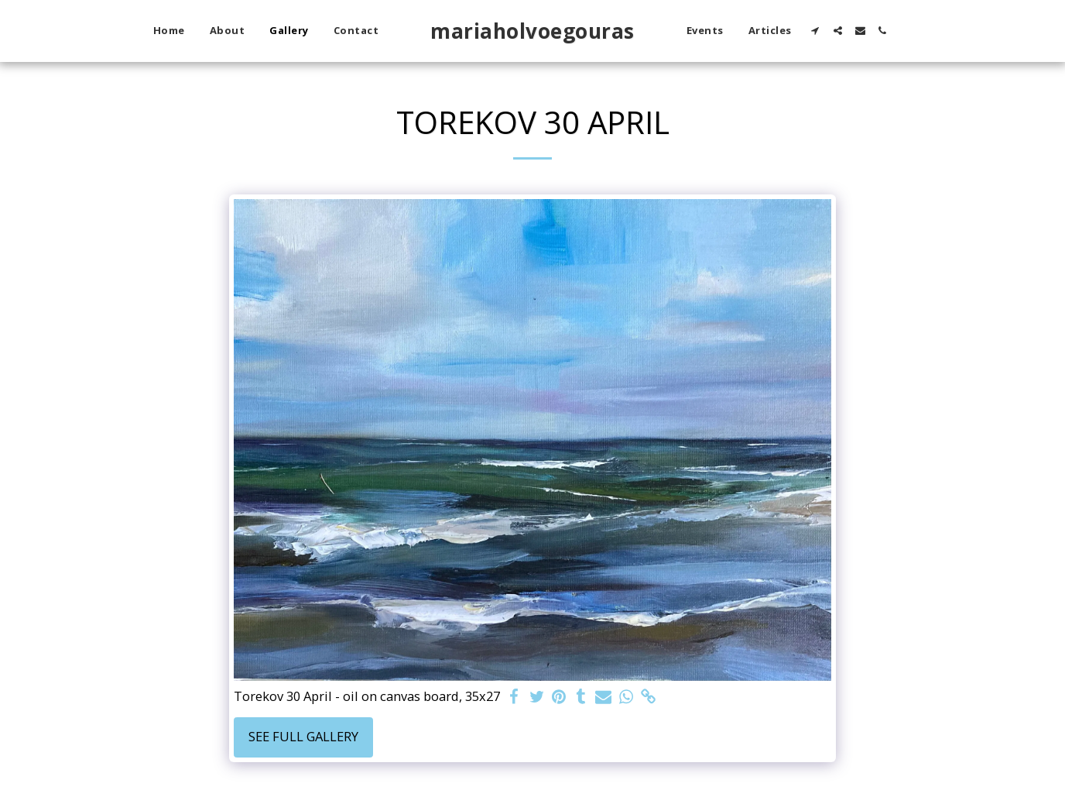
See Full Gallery (303, 736)
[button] (815, 31)
